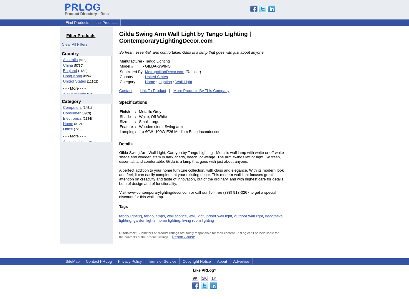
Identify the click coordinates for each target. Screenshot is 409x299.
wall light (196, 216)
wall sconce (177, 216)
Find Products (77, 22)
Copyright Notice (197, 261)
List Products (106, 22)
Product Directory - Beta (87, 11)
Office (68, 129)
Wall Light (183, 82)
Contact (125, 90)
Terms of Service (162, 261)
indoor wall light (219, 216)
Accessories (73, 141)
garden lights (144, 220)
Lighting (165, 82)
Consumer (72, 113)
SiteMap (73, 261)
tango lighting (130, 216)
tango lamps (154, 216)
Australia (70, 60)
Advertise (241, 261)
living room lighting (198, 220)
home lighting (168, 220)
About (222, 261)
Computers (72, 107)
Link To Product (153, 90)
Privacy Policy (130, 261)
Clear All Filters (74, 44)
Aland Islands (74, 94)
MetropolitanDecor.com (164, 72)
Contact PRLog (99, 261)
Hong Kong (72, 76)
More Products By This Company (201, 90)
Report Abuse (183, 237)
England (70, 70)
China (68, 65)
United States (74, 81)
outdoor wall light (248, 216)
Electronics (72, 118)
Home (68, 123)
